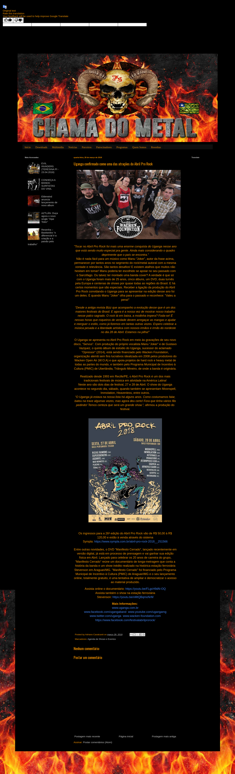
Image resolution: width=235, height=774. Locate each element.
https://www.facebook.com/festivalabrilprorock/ (125, 620)
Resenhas (156, 147)
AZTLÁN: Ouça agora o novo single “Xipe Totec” (49, 217)
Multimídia (58, 147)
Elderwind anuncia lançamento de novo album (49, 201)
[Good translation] (8, 20)
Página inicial (126, 736)
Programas (122, 147)
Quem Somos (139, 147)
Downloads (41, 147)
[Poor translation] (18, 20)
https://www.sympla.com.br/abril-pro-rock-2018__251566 (131, 541)
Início (28, 147)
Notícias (72, 147)
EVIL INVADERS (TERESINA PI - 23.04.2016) (50, 168)
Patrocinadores (104, 147)
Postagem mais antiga (164, 736)
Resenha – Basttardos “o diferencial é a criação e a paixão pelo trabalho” (42, 237)
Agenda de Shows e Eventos (102, 639)
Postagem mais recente (87, 736)
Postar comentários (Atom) (97, 742)
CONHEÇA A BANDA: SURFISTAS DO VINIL (48, 184)
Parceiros (87, 147)
